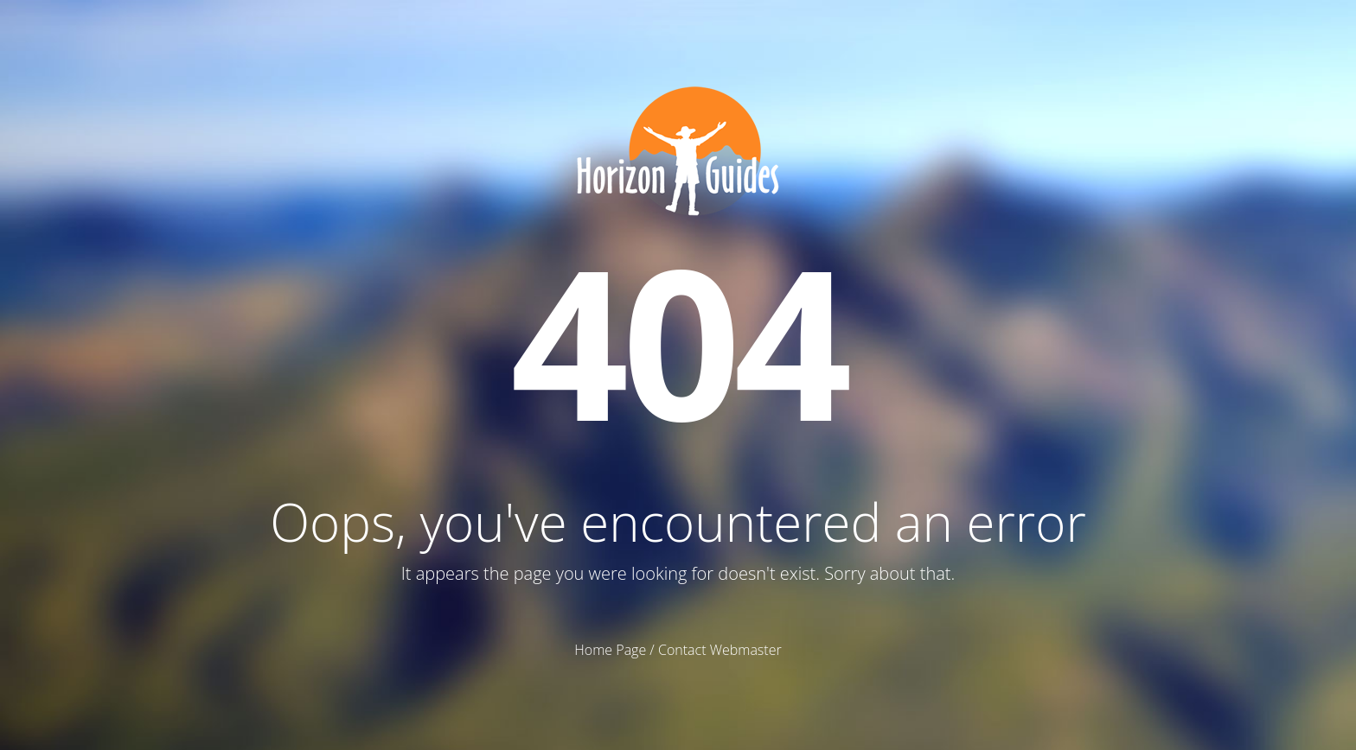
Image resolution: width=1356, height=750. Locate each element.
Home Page (610, 649)
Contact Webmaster (720, 649)
